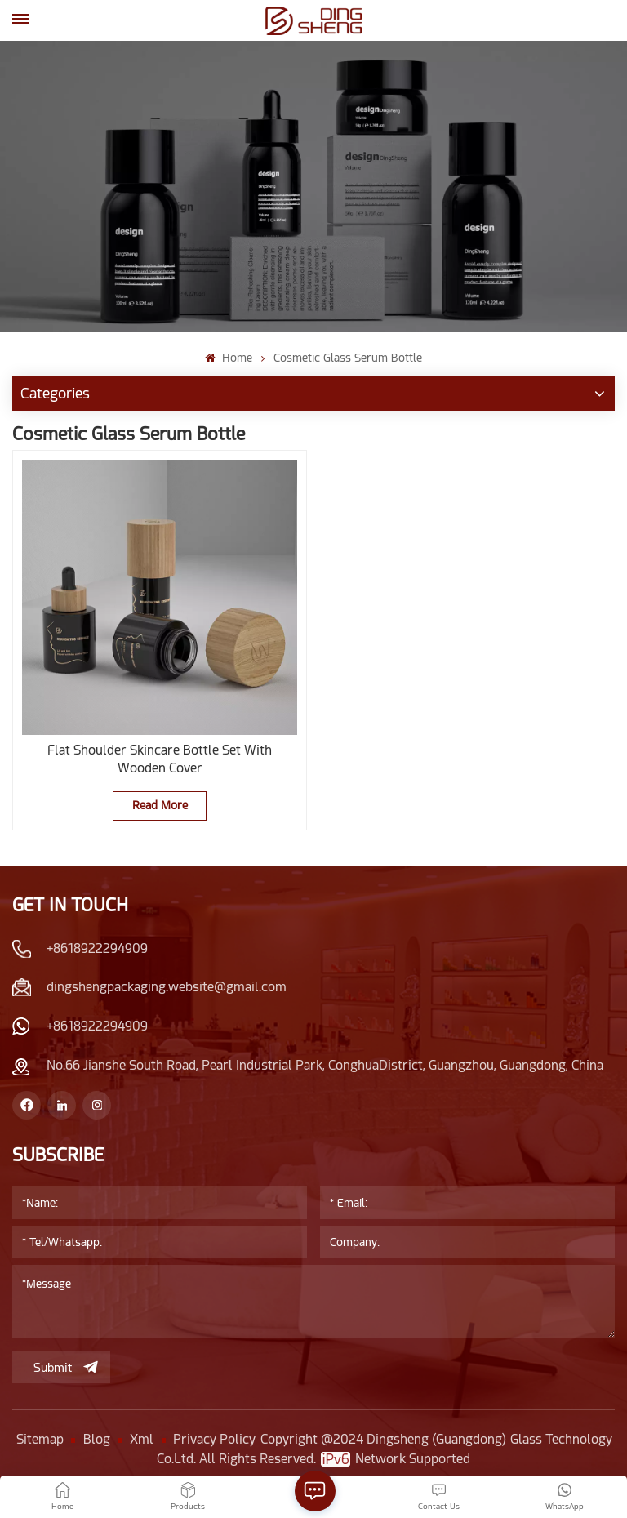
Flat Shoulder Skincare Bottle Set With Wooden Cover (159, 759)
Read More (160, 805)
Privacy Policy (214, 1439)
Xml (141, 1439)
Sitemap (40, 1439)
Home (228, 357)
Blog (96, 1439)
